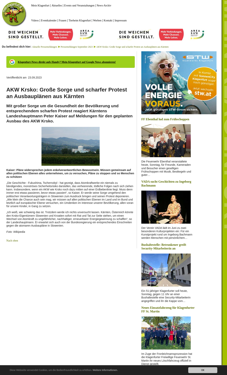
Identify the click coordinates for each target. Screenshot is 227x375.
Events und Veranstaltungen (79, 5)
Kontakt (108, 20)
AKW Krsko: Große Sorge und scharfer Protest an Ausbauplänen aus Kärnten (132, 46)
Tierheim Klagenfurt (80, 20)
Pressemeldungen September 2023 (77, 46)
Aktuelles (57, 5)
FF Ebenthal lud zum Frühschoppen (165, 119)
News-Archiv (104, 5)
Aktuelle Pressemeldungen (44, 46)
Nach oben (12, 240)
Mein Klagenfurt (40, 5)
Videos (35, 20)
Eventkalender (49, 20)
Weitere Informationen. (105, 370)
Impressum (121, 20)
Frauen (62, 20)
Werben (97, 20)
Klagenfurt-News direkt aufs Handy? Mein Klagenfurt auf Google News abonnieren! (67, 62)
